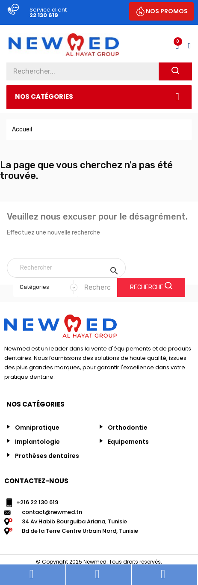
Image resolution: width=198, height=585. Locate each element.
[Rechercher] (66, 268)
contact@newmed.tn (52, 512)
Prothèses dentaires (47, 455)
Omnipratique (37, 427)
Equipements (128, 441)
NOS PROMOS (167, 11)
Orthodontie (128, 427)
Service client (48, 10)
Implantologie (37, 441)
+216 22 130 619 (37, 502)
